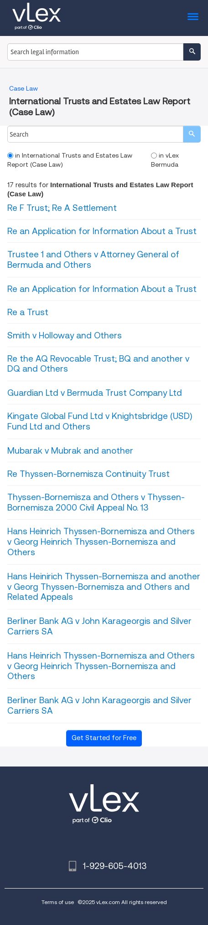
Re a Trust (27, 312)
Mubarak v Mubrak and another (70, 450)
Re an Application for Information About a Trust (102, 231)
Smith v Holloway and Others (64, 335)
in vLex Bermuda (165, 160)
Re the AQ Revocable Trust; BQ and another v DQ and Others (98, 364)
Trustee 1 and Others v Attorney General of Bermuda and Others (93, 260)
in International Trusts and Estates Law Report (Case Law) (69, 160)
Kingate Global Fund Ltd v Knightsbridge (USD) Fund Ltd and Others (99, 421)
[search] (192, 134)
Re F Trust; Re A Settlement (62, 208)
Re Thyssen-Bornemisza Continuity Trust (88, 474)
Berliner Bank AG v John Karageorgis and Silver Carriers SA (99, 626)
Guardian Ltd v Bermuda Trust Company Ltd (94, 393)
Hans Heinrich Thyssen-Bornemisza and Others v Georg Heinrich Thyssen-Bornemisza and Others (101, 541)
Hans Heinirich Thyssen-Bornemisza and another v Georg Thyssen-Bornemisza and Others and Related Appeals (103, 587)
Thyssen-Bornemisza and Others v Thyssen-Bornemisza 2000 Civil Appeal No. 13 (96, 502)
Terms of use (58, 902)
